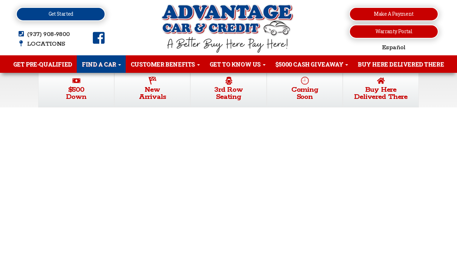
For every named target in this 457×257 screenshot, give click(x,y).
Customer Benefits (165, 64)
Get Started (61, 14)
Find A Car (101, 64)
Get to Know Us (238, 64)
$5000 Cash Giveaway (311, 64)
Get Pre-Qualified (42, 64)
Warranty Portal (393, 31)
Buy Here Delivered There (401, 64)
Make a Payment (393, 14)
